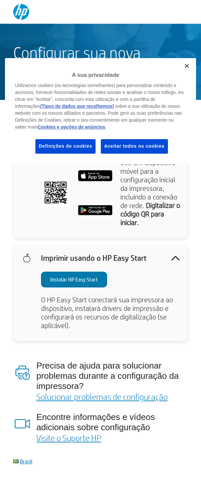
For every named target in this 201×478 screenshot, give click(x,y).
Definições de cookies (65, 146)
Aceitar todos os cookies (134, 146)
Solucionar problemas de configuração (102, 396)
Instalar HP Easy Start (74, 279)
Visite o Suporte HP (68, 438)
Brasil (26, 461)
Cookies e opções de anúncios (71, 127)
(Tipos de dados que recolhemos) (77, 106)
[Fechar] (187, 66)
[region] (100, 111)
